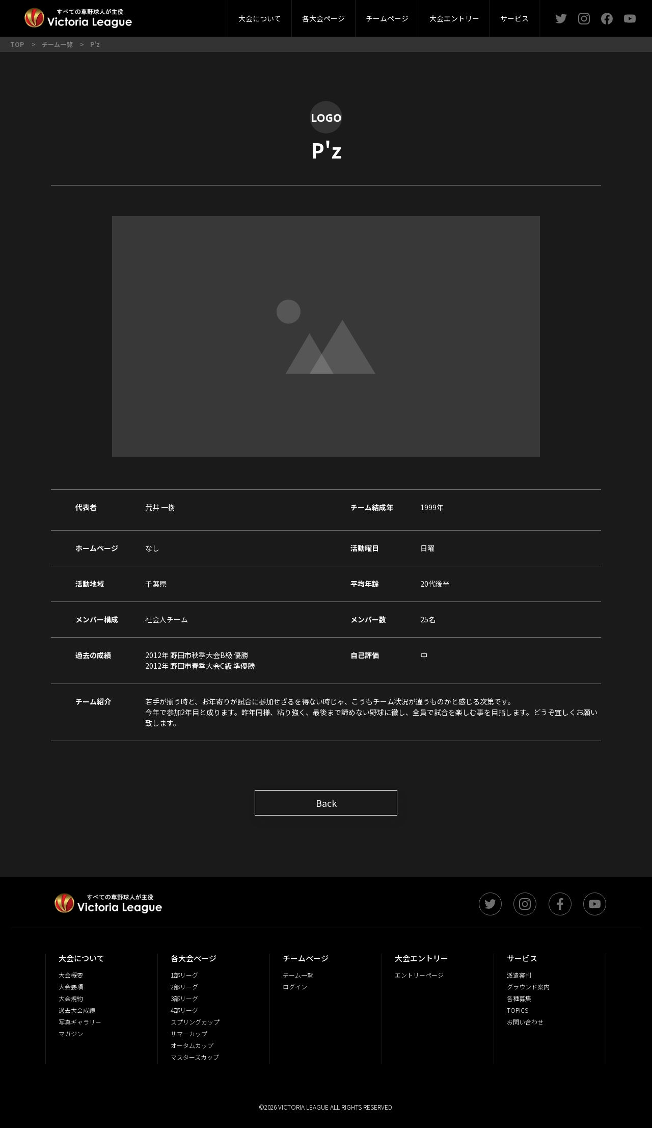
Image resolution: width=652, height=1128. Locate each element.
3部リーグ (205, 15)
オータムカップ (192, 1045)
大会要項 (71, 986)
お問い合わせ (525, 1021)
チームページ (387, 18)
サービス (514, 18)
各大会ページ (323, 18)
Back (326, 802)
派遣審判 (206, 15)
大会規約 (71, 998)
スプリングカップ (195, 1021)
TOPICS (517, 1010)
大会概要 (177, 15)
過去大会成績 (77, 1010)
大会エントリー (454, 18)
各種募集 (519, 998)
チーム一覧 (298, 974)
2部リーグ (146, 15)
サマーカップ (189, 1033)
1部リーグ (184, 974)
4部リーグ (184, 1010)
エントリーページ (419, 974)
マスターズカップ (195, 1057)
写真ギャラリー (80, 1021)
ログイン (295, 986)
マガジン (71, 1033)
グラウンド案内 (528, 986)
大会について (259, 18)
